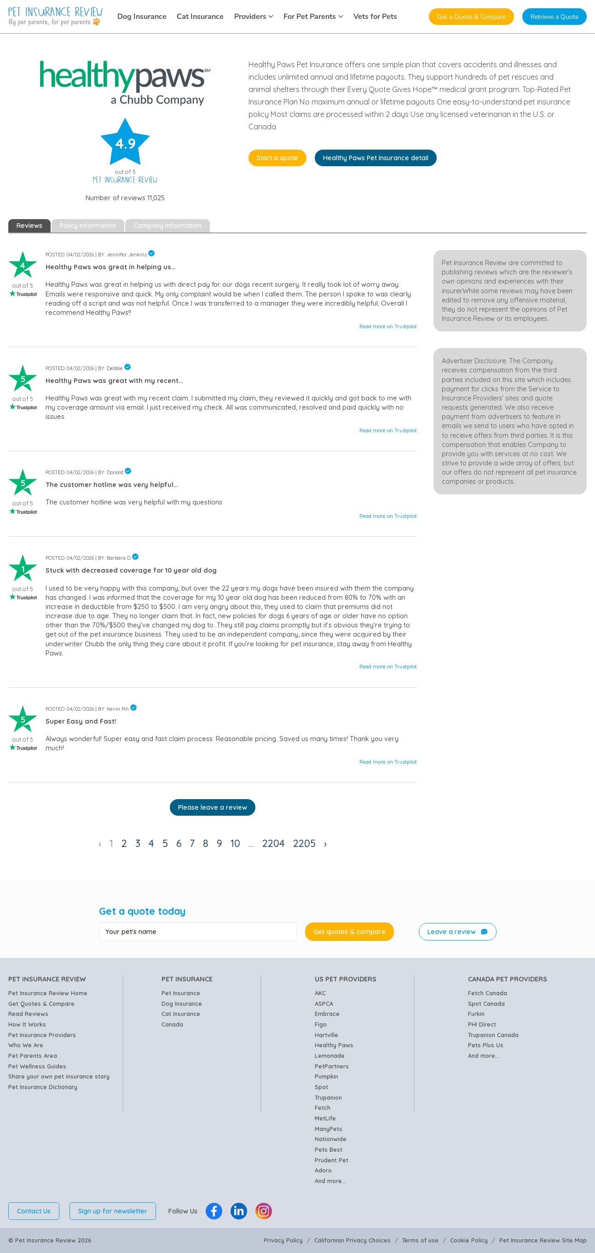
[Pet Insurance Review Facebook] (214, 1211)
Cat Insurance (200, 17)
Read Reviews (28, 1013)
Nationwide (331, 1139)
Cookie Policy (469, 1240)
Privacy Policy (283, 1240)
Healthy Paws (334, 1045)
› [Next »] (325, 843)
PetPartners (332, 1066)
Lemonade (330, 1055)
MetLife (325, 1118)
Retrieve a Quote (554, 16)
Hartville (326, 1034)
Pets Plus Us (485, 1045)
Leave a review (457, 932)
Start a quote (277, 158)
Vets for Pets (375, 17)
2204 (273, 843)
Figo (321, 1024)
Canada (172, 1024)
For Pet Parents (313, 17)
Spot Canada (486, 1003)
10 (235, 843)
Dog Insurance (142, 17)
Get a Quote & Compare (471, 16)
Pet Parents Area (32, 1055)
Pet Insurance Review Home (47, 993)
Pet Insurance (181, 993)
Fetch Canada (487, 993)
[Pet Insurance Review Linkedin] (239, 1211)
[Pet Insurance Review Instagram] (263, 1211)
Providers (253, 17)
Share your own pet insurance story (59, 1076)
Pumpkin (326, 1076)
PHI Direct (482, 1024)
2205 (304, 843)
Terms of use (420, 1240)
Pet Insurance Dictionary (42, 1087)
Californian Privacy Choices (352, 1240)
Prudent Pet (331, 1160)
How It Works (27, 1024)
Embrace (327, 1013)
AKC (320, 993)
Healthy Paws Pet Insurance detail (375, 158)
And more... (330, 1180)
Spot (321, 1087)
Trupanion (328, 1097)
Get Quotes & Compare (41, 1003)
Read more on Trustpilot (388, 326)
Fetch (322, 1107)
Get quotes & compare (349, 932)
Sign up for (112, 1211)
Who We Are (25, 1045)
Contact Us (34, 1211)
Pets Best (328, 1149)
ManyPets (328, 1128)
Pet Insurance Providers (42, 1034)
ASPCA (324, 1003)
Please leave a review (212, 807)
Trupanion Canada (493, 1034)
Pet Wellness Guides (37, 1066)
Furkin (476, 1013)
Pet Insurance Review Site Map (543, 1240)
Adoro (323, 1170)
